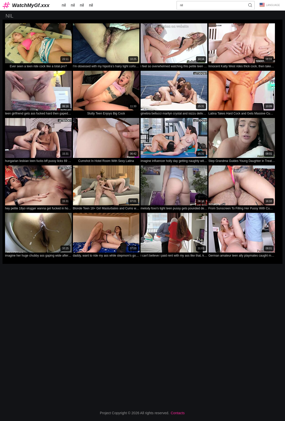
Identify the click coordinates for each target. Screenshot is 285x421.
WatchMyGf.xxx (31, 5)
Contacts (178, 413)
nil (64, 5)
